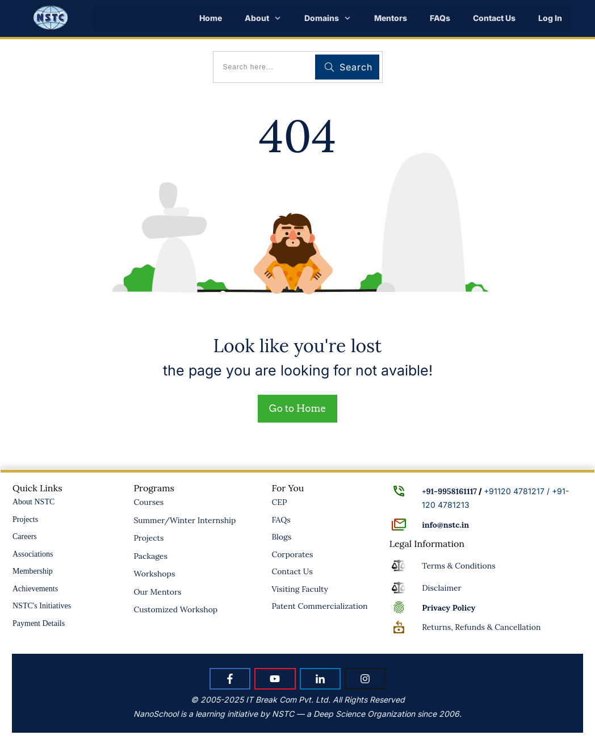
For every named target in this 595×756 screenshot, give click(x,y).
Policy (448, 608)
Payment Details (38, 623)
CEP (279, 502)
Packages (150, 556)
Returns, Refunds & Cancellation (481, 627)
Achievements (35, 588)
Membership (32, 571)
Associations (32, 554)
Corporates (292, 554)
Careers (24, 536)
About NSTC (33, 502)
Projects (25, 519)
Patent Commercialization (319, 606)
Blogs (281, 537)
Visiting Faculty (299, 589)
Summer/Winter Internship (184, 520)
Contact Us (291, 571)
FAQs (280, 520)
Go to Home (297, 408)
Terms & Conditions (459, 566)
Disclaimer (441, 588)
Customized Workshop (175, 609)
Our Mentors (157, 592)
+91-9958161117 (449, 491)
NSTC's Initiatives (41, 606)
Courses (148, 502)
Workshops (154, 574)
